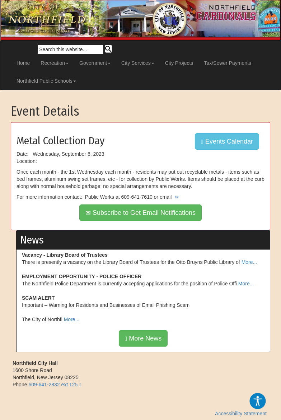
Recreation (55, 63)
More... (249, 262)
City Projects (179, 63)
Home (23, 63)
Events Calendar (227, 141)
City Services (137, 63)
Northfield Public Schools (46, 81)
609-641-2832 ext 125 (53, 384)
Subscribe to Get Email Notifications (140, 212)
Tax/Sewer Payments (227, 63)
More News (143, 338)
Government (95, 63)
